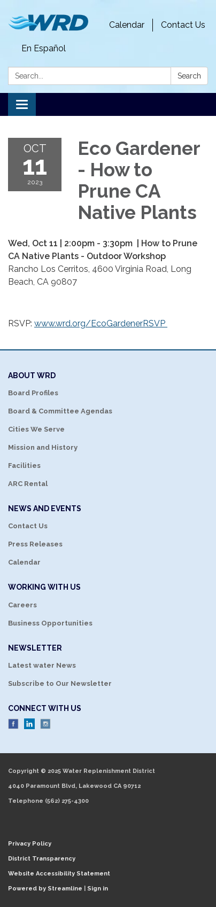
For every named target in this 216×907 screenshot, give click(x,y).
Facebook (13, 723)
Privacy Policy (29, 843)
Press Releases (35, 544)
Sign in (97, 888)
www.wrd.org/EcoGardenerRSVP (100, 323)
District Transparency (41, 858)
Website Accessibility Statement (59, 873)
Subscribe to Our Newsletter (60, 683)
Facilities (24, 466)
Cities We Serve (36, 429)
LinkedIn (29, 723)
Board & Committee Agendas (60, 411)
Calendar (126, 25)
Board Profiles (33, 393)
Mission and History (43, 447)
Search (189, 76)
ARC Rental (28, 484)
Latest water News (42, 665)
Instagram (45, 723)
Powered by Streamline (45, 888)
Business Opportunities (50, 623)
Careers (22, 605)
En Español (43, 48)
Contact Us (183, 25)
